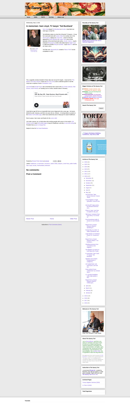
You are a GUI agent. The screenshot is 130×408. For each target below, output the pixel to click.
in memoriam (40, 163)
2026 (85, 162)
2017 (85, 300)
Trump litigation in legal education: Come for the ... (92, 201)
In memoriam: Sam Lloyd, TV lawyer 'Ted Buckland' (92, 255)
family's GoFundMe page (35, 114)
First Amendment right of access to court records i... (92, 221)
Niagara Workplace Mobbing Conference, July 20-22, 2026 (91, 133)
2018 (85, 298)
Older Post (73, 219)
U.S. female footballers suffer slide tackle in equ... (91, 276)
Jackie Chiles (59, 36)
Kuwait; (91, 89)
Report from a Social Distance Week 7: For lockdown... (91, 240)
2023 (85, 169)
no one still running (69, 123)
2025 (85, 164)
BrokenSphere (34, 50)
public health (73, 163)
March (87, 288)
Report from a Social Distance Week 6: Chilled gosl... (91, 281)
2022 (85, 171)
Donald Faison (38, 86)
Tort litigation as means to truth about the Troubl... (92, 250)
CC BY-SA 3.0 (34, 51)
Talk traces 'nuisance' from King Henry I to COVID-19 (92, 215)
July (87, 190)
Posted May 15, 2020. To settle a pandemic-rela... (92, 230)
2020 (85, 176)
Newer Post (30, 219)
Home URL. (90, 374)
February (88, 290)
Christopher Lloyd (46, 83)
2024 (85, 166)
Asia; (99, 89)
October (88, 183)
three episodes (53, 39)
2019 (85, 296)
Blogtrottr (93, 370)
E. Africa (98, 90)
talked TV (69, 44)
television (47, 165)
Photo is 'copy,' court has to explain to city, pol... (92, 211)
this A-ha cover (51, 81)
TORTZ (43, 17)
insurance (47, 163)
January (88, 292)
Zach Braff (29, 86)
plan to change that (40, 125)
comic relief (54, 118)
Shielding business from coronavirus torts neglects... (91, 246)
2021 (85, 173)
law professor (89, 341)
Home (28, 17)
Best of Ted (68, 49)
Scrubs (64, 29)
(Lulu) (90, 93)
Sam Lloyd (45, 29)
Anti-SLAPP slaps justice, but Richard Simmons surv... (92, 206)
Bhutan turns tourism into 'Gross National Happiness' (91, 41)
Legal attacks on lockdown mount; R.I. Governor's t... (92, 235)
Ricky (55, 44)
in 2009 (36, 48)
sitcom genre (46, 37)
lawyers (60, 163)
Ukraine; (95, 89)
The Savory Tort (37, 8)
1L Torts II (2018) (87, 385)
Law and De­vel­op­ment (95, 91)
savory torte (97, 351)
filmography (51, 43)
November (89, 180)
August (88, 187)
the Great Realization (42, 128)
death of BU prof (97, 96)
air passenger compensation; (92, 95)
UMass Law (60, 17)
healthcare (33, 163)
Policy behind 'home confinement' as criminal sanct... (92, 271)
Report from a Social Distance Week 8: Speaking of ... (91, 226)
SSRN (35, 17)
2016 (85, 303)
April (87, 285)
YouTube (51, 17)
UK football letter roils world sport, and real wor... (91, 265)
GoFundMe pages (42, 123)
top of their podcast (67, 86)
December (89, 178)
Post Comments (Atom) (55, 224)
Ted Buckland (56, 29)
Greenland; (88, 90)
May (87, 192)
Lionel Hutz (59, 37)
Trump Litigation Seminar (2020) (91, 382)
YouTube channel (35, 81)
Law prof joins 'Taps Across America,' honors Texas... (92, 196)
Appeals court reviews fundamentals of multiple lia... (91, 260)
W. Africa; (93, 90)
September (89, 185)
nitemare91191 (54, 49)
